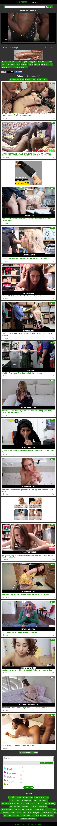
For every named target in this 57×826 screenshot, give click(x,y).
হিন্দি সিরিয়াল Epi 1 (14, 797)
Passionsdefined (18, 67)
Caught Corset (25, 816)
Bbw (18, 64)
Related (20, 76)
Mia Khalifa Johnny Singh (10, 803)
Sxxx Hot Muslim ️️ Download (19, 806)
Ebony (30, 64)
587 (53, 48)
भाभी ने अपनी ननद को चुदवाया (31, 812)
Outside (37, 64)
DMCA (28, 824)
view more (28, 787)
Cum (7, 64)
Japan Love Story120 (40, 800)
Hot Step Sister (28, 797)
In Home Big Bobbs (46, 816)
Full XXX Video (30, 79)
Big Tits (24, 62)
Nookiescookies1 (8, 62)
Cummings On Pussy (41, 797)
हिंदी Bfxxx (35, 816)
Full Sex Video (42, 79)
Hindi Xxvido (25, 803)
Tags (22, 824)
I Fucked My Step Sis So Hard (11, 812)
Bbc (3, 64)
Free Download (39, 809)
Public (13, 64)
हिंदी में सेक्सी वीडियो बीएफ (11, 816)
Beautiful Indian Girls (49, 812)
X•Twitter (10, 72)
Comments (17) (33, 76)
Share (4, 72)
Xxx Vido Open (27, 809)
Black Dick (44, 64)
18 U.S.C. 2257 (36, 824)
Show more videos (28, 753)
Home (17, 824)
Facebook (18, 72)
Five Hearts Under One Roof (10, 809)
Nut (51, 64)
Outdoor (24, 64)
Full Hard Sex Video (17, 79)
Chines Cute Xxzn (37, 803)
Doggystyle (33, 62)
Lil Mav (18, 62)
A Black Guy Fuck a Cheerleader (20, 800)
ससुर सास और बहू (50, 803)
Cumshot (41, 62)
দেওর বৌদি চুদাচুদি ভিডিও (28, 819)
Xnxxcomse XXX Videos (39, 806)
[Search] (24, 6)
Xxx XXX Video (51, 809)
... (26, 67)
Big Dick (49, 62)
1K (47, 48)
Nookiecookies (6, 67)
